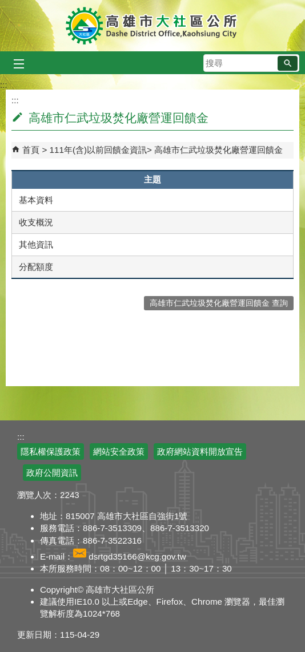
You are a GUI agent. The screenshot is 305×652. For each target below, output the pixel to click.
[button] (288, 63)
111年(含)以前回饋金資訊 (98, 150)
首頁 (30, 150)
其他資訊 (36, 244)
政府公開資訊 (52, 472)
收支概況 (36, 222)
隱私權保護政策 (51, 451)
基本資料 (36, 200)
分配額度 (36, 267)
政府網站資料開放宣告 (200, 451)
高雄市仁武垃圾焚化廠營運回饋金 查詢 (219, 303)
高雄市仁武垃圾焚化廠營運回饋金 (218, 150)
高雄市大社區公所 (153, 25)
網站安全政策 (119, 451)
